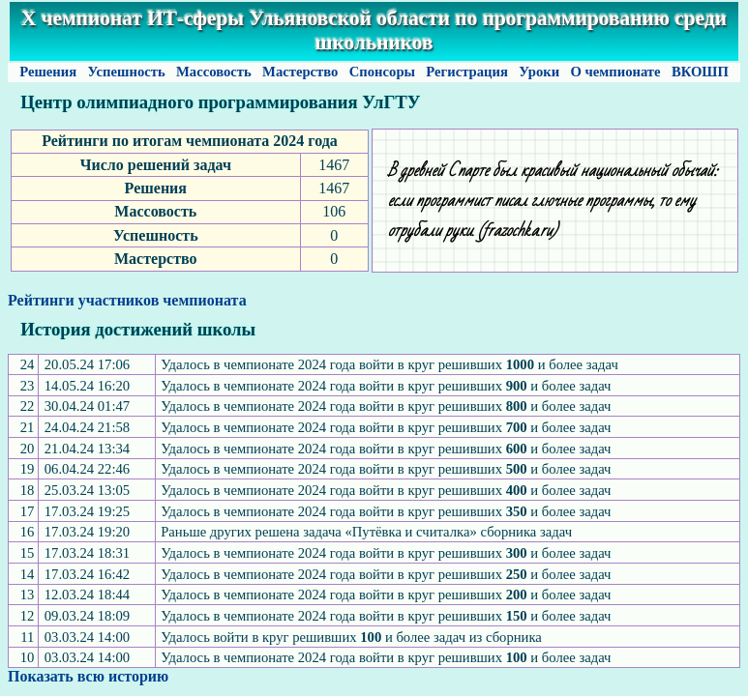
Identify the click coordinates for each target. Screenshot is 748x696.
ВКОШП (700, 71)
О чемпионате (615, 71)
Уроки (539, 71)
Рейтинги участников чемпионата (127, 300)
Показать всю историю (88, 676)
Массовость (213, 71)
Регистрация (467, 71)
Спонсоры (382, 71)
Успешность (126, 71)
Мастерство (300, 71)
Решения (47, 71)
